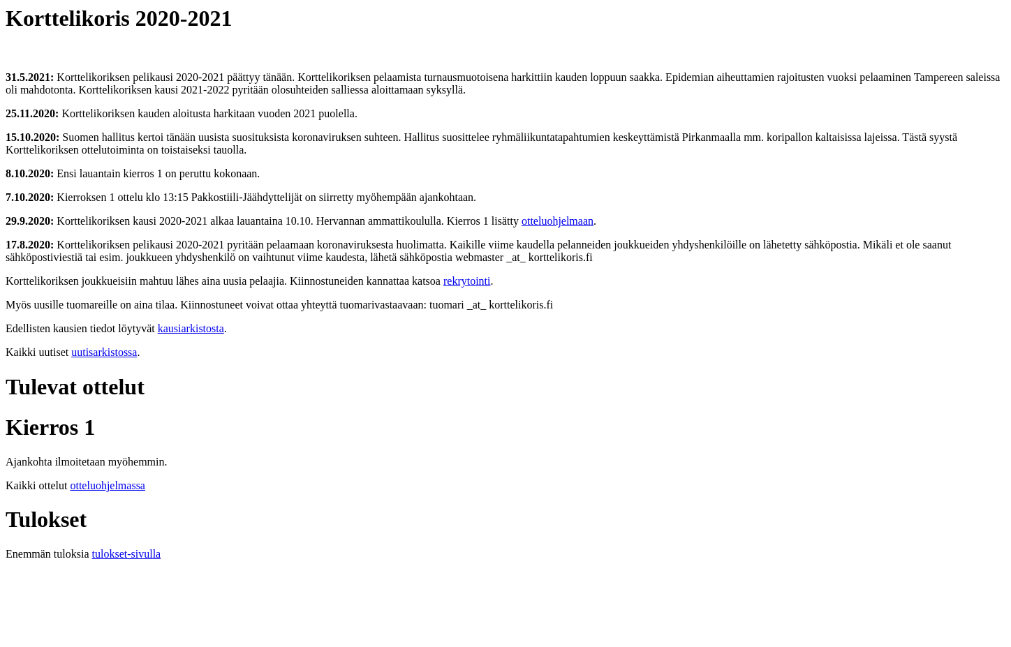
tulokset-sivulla (126, 554)
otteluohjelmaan (557, 221)
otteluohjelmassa (107, 485)
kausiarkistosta (191, 328)
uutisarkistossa (104, 352)
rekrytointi (467, 281)
